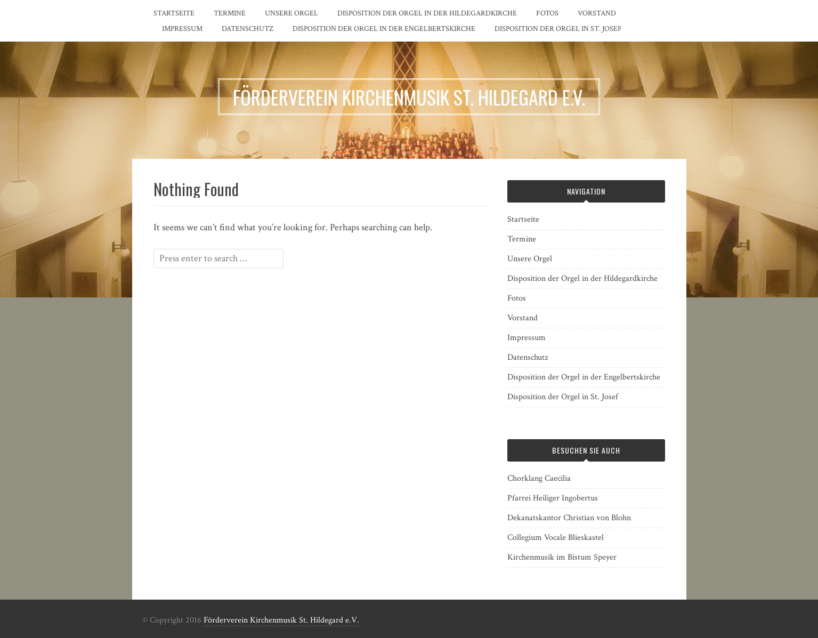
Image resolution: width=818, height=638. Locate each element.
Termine (230, 13)
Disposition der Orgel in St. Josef (558, 29)
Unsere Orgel (291, 13)
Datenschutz (247, 29)
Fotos (547, 13)
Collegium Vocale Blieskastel (555, 537)
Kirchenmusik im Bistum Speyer (562, 557)
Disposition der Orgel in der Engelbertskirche (384, 29)
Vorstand (597, 13)
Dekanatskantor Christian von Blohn (569, 517)
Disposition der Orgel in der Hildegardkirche (427, 13)
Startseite (174, 13)
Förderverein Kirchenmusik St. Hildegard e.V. (281, 620)
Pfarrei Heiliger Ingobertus (552, 498)
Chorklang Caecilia (539, 478)
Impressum (182, 29)
